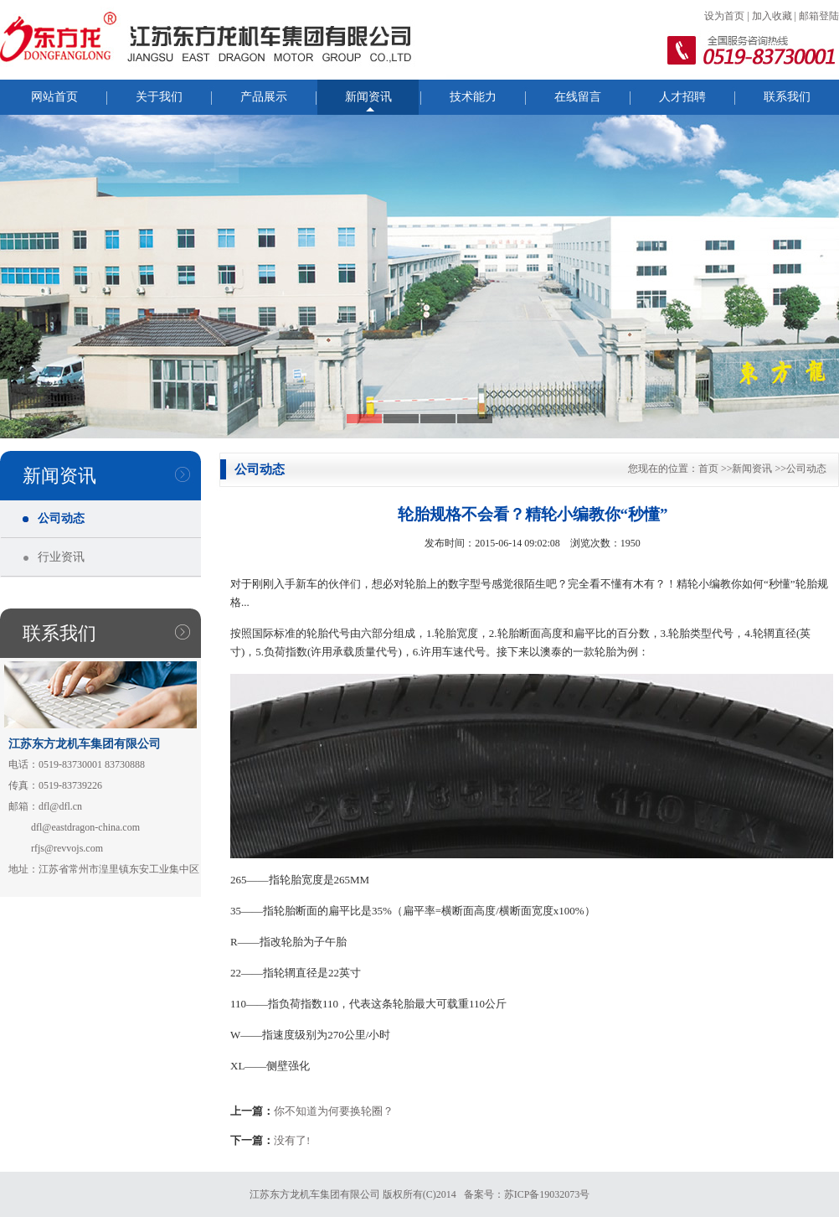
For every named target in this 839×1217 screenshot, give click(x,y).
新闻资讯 (368, 97)
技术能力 (473, 97)
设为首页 (724, 16)
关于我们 (159, 97)
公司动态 (61, 518)
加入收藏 (772, 16)
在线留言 (577, 97)
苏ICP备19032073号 (547, 1194)
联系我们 (787, 97)
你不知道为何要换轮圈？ (334, 1111)
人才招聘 (682, 97)
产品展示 (263, 97)
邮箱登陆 (819, 16)
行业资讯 (61, 557)
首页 (708, 468)
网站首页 (54, 97)
